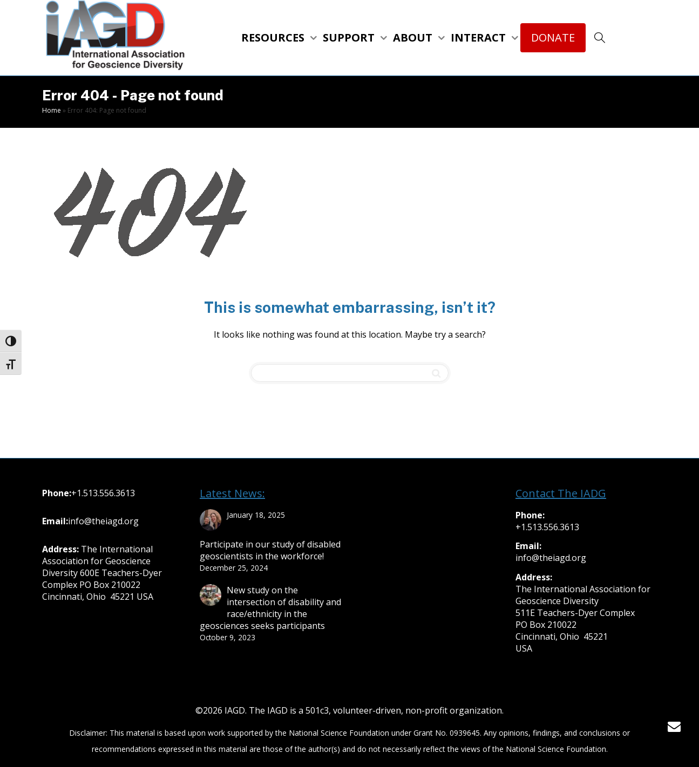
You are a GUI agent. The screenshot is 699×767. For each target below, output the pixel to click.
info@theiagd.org (103, 521)
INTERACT (479, 37)
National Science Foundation (339, 733)
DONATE (553, 37)
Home (51, 110)
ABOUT (414, 37)
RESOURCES (274, 37)
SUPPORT (350, 37)
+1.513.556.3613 (103, 493)
